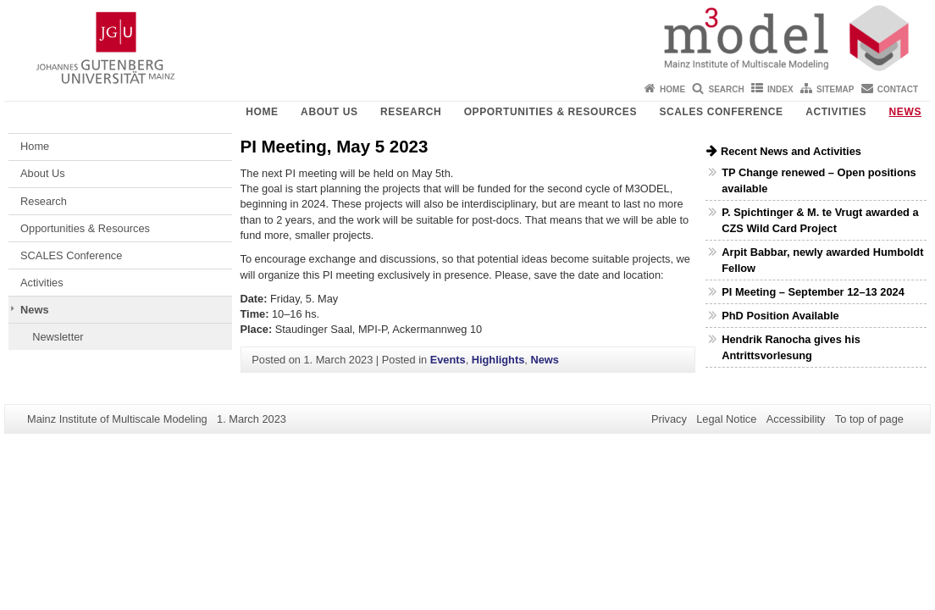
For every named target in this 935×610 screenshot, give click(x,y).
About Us (329, 112)
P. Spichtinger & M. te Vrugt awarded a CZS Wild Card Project (820, 220)
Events (448, 359)
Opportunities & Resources (550, 112)
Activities (835, 112)
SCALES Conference (721, 112)
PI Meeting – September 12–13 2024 (813, 292)
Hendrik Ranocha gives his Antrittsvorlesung (791, 347)
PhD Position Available (780, 315)
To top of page (869, 419)
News (905, 112)
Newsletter (57, 336)
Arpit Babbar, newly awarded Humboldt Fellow (822, 260)
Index (780, 89)
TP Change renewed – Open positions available (819, 180)
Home (672, 89)
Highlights (498, 359)
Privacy (669, 419)
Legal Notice (726, 419)
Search (726, 89)
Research (410, 112)
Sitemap (835, 89)
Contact (897, 89)
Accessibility (796, 419)
